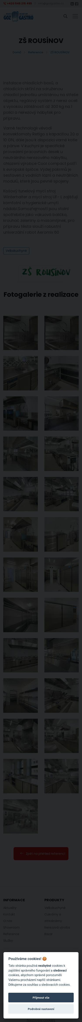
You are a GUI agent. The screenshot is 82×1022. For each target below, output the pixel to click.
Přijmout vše (41, 997)
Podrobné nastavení (41, 1009)
